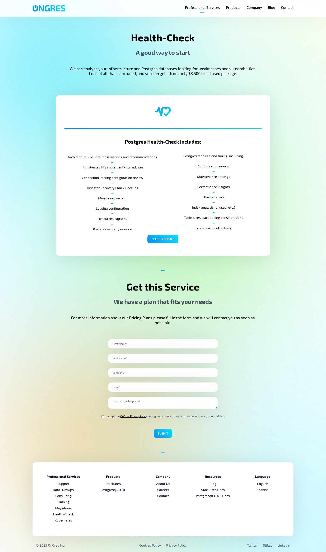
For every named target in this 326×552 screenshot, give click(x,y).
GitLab (268, 545)
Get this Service (163, 239)
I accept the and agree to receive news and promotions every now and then (163, 416)
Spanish (263, 490)
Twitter (253, 545)
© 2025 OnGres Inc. (50, 545)
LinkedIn (284, 545)
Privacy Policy (176, 545)
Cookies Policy (150, 545)
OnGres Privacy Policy (133, 416)
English (262, 484)
